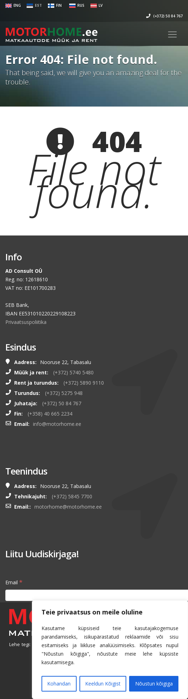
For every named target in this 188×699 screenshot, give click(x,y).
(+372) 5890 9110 (83, 382)
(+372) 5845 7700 (72, 496)
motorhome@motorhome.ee (68, 506)
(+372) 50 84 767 (164, 15)
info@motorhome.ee (57, 424)
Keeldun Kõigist (103, 683)
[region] (110, 649)
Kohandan (59, 683)
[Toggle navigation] (172, 34)
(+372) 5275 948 (64, 393)
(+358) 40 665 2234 (50, 413)
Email (13, 582)
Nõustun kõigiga (154, 683)
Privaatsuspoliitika (25, 322)
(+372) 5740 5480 (73, 372)
